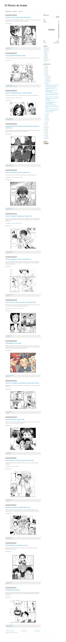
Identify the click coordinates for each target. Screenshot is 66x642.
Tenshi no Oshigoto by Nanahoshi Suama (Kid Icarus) (22, 383)
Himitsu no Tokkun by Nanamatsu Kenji (17, 507)
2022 (45, 71)
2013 (45, 132)
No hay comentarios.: (10, 85)
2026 (45, 65)
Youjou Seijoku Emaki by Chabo (15, 55)
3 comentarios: (9, 335)
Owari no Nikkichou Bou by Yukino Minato (18, 93)
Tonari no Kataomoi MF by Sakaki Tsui (17, 172)
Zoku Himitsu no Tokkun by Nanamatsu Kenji (19, 460)
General (45, 49)
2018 (45, 124)
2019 (45, 123)
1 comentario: (9, 452)
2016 (45, 127)
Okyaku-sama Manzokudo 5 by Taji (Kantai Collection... (51, 91)
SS (44, 58)
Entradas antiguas (37, 630)
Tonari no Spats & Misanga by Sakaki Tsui (18, 216)
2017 (45, 126)
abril (46, 116)
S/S (9, 252)
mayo (46, 115)
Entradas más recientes (10, 630)
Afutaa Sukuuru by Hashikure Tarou (16, 545)
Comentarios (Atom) (13, 632)
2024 (45, 68)
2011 (45, 135)
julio (46, 83)
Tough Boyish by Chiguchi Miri (14, 419)
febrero (46, 119)
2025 (45, 67)
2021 (45, 73)
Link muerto (20, 11)
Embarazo (10, 86)
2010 (45, 136)
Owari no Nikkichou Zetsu (17, 97)
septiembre (47, 80)
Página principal (8, 11)
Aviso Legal (15, 11)
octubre (46, 79)
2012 (45, 133)
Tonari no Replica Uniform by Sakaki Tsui (18, 259)
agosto (46, 82)
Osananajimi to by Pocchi (13, 343)
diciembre (47, 76)
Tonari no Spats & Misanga (17, 177)
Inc (9, 453)
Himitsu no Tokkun (15, 466)
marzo (46, 118)
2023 (45, 70)
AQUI (10, 23)
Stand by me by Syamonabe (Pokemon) (18, 17)
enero (46, 121)
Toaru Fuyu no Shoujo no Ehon (18, 308)
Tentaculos (15, 86)
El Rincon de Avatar (16, 5)
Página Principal (24, 630)
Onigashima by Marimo (12, 590)
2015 (45, 129)
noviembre (47, 77)
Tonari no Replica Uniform (17, 223)
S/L (9, 336)
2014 (45, 130)
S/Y (9, 209)
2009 (45, 138)
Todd (45, 61)
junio (46, 113)
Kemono (10, 626)
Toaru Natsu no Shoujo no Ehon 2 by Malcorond (20, 302)
